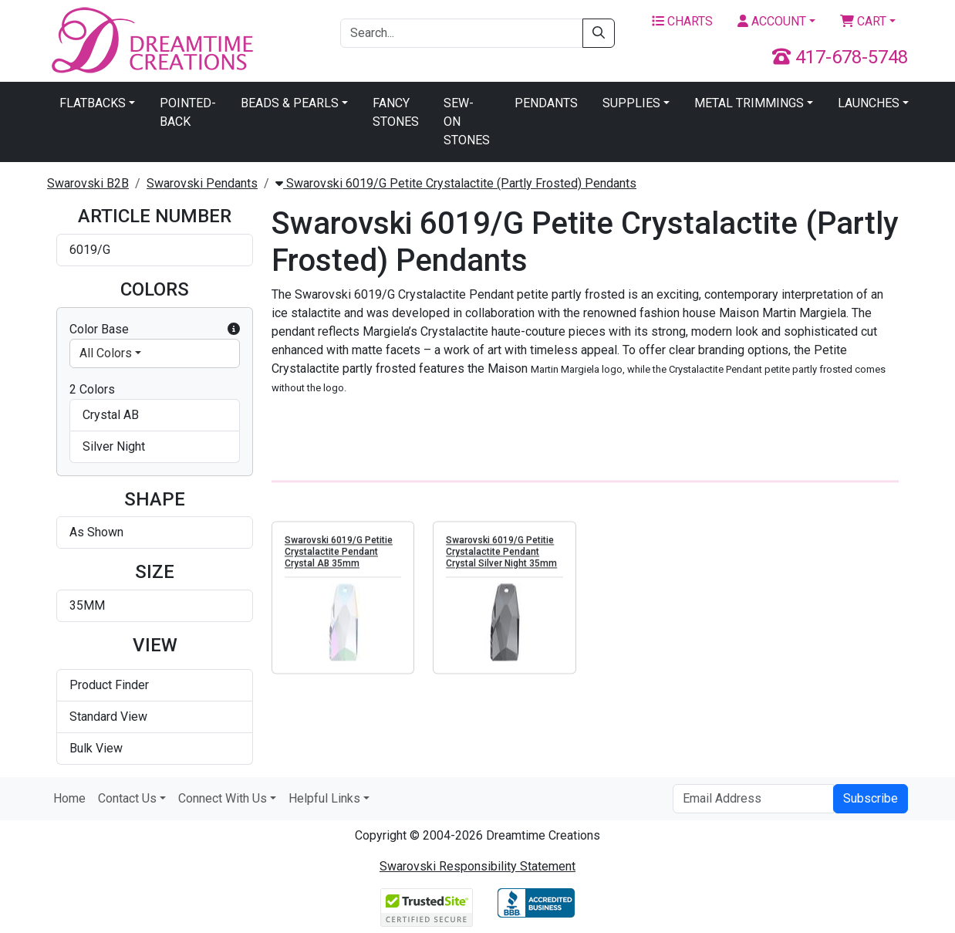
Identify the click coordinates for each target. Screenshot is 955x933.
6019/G (89, 249)
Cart (863, 21)
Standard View (108, 716)
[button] (234, 329)
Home (69, 798)
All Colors (105, 353)
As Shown (96, 532)
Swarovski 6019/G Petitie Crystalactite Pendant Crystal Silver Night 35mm (501, 553)
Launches (868, 103)
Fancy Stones (396, 112)
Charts (682, 21)
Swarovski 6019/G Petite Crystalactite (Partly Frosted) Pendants (455, 183)
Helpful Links (324, 798)
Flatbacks (92, 103)
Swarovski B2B (88, 183)
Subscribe (870, 798)
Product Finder (109, 685)
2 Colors (92, 389)
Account (771, 21)
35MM (87, 605)
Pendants (546, 103)
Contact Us (127, 798)
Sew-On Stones (467, 121)
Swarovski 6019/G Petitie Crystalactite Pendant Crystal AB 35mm (339, 553)
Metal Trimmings (749, 103)
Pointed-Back (188, 112)
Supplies (631, 103)
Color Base (154, 329)
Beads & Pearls (290, 103)
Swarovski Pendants (202, 183)
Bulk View (96, 748)
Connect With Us (222, 798)
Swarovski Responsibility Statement (477, 866)
